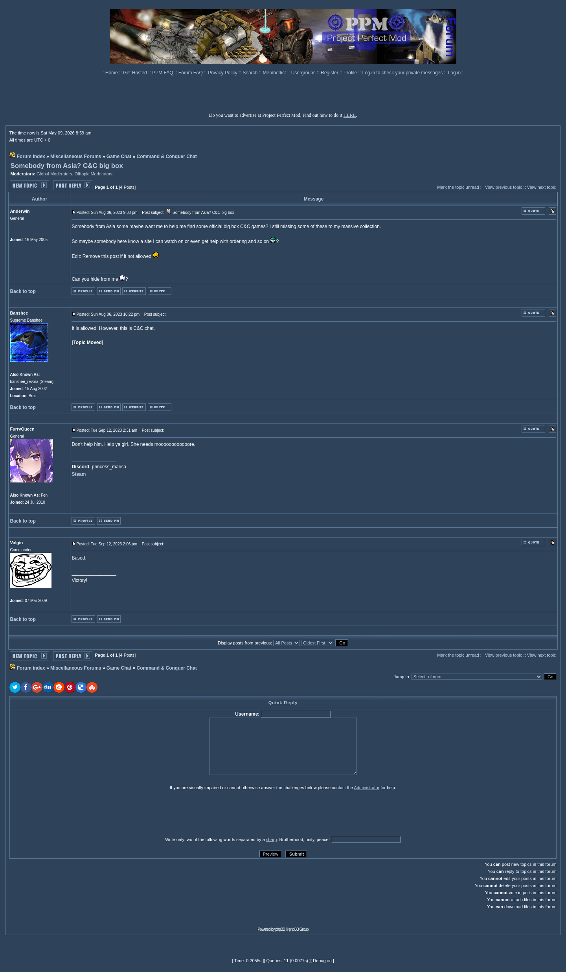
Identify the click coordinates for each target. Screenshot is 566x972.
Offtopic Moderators (93, 173)
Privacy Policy (223, 72)
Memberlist (275, 72)
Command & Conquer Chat (167, 156)
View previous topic (503, 187)
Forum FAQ (191, 72)
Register (330, 72)
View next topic (541, 187)
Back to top (22, 291)
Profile (351, 72)
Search (251, 72)
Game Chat (119, 156)
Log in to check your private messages (403, 72)
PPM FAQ (163, 72)
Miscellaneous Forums (75, 156)
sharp (271, 839)
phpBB (280, 929)
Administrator (366, 787)
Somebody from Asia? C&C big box (66, 165)
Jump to (401, 676)
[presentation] (70, 813)
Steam (79, 474)
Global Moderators (54, 173)
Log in (454, 72)
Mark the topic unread (458, 187)
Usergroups (304, 72)
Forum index (31, 156)
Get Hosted (135, 72)
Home (112, 72)
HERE (350, 115)
